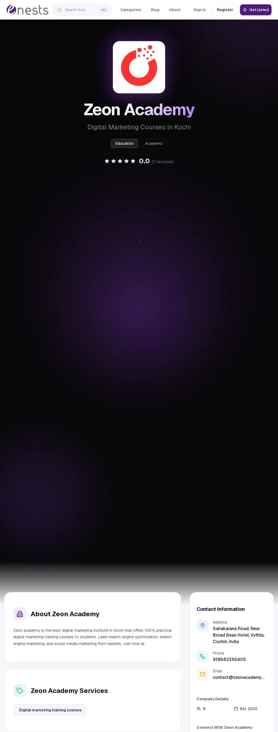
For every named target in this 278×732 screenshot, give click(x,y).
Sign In (200, 9)
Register (225, 9)
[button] (139, 161)
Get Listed (256, 9)
